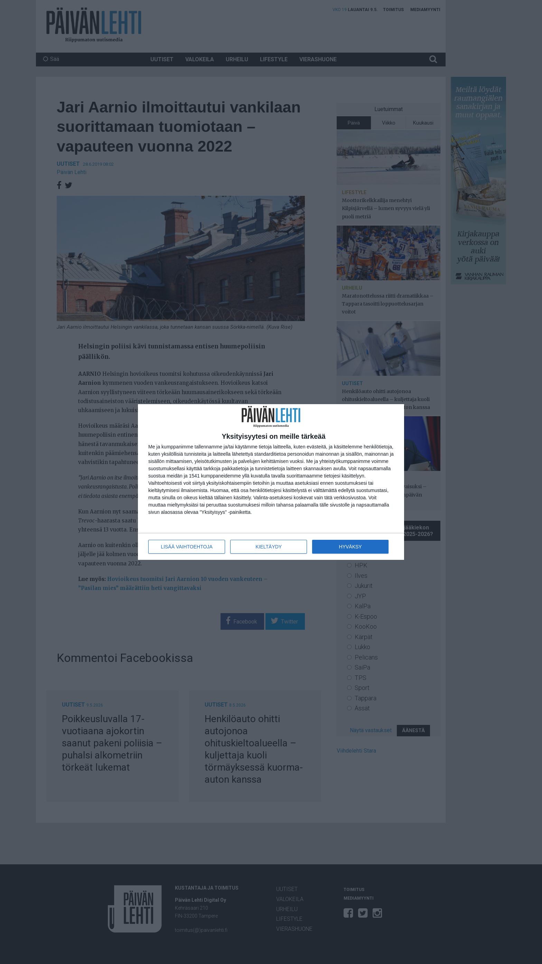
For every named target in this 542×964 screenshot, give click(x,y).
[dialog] (271, 482)
